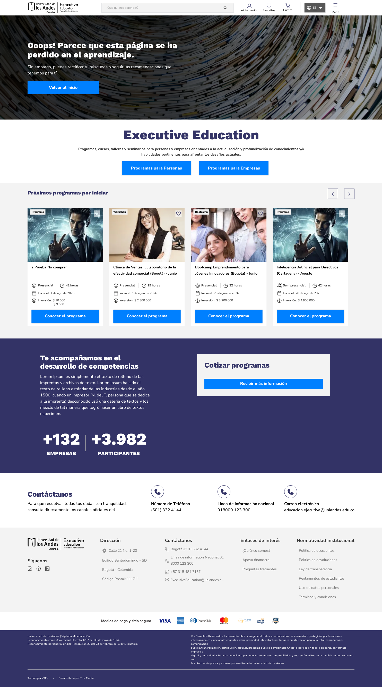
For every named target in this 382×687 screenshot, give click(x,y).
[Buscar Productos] (226, 7)
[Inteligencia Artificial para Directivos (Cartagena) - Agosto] (310, 267)
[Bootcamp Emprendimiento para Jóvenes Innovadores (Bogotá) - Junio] (228, 267)
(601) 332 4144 (166, 510)
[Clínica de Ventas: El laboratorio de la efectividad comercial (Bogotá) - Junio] (147, 267)
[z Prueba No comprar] (65, 267)
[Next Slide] (349, 194)
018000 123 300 (234, 510)
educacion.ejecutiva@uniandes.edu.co (319, 510)
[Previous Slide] (333, 194)
